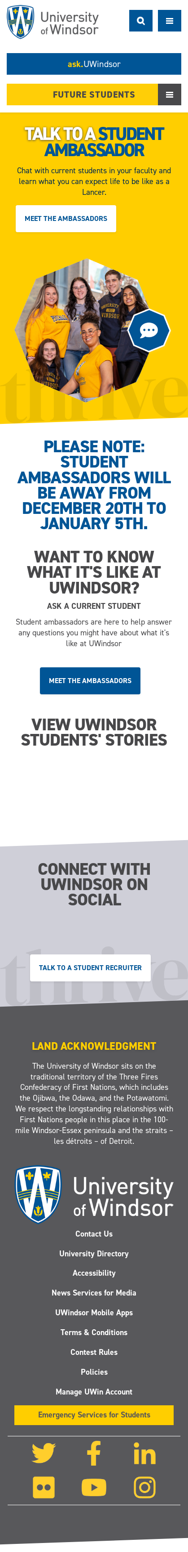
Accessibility (93, 1273)
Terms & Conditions (94, 1332)
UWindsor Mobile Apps (94, 1312)
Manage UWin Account (94, 1391)
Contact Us (94, 1233)
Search (141, 20)
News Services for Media (94, 1293)
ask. (94, 64)
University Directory (94, 1253)
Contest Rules (94, 1352)
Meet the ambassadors (66, 218)
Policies (93, 1372)
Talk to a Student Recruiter (90, 967)
